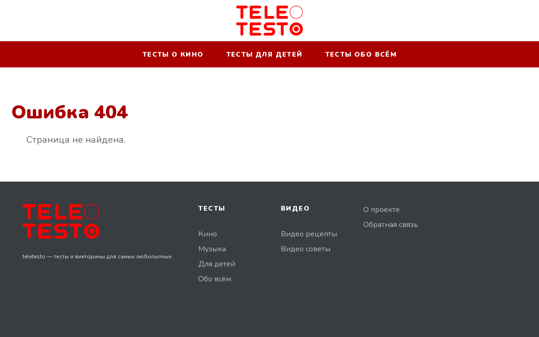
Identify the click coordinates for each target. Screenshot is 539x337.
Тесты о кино (173, 54)
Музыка (212, 249)
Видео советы (305, 249)
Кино (207, 234)
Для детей (216, 264)
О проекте (381, 210)
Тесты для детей (264, 54)
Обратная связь (390, 225)
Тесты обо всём (361, 54)
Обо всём (214, 279)
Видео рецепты (309, 234)
